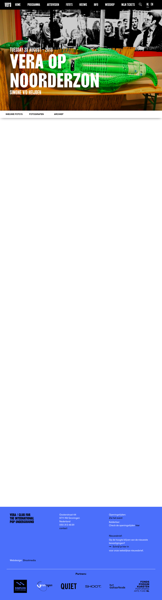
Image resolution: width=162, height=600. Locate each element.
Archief (58, 114)
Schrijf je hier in (121, 546)
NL (147, 4)
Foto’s (69, 4)
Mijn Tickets (128, 4)
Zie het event (115, 518)
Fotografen (36, 114)
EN (152, 4)
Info (96, 4)
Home (18, 4)
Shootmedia (29, 560)
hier (138, 525)
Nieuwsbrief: (115, 536)
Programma (33, 4)
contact (63, 528)
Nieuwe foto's (14, 114)
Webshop (110, 4)
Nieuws (83, 4)
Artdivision (53, 4)
